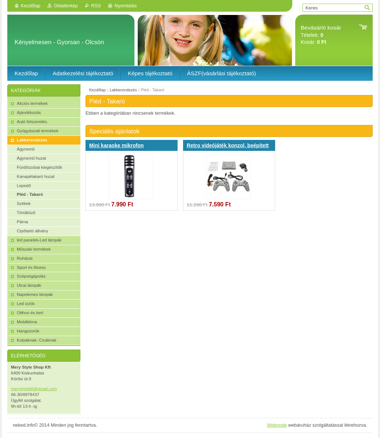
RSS (96, 5)
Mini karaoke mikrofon (116, 145)
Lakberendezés (123, 90)
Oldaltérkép (65, 5)
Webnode (277, 425)
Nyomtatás (125, 5)
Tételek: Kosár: (321, 35)
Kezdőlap (30, 5)
